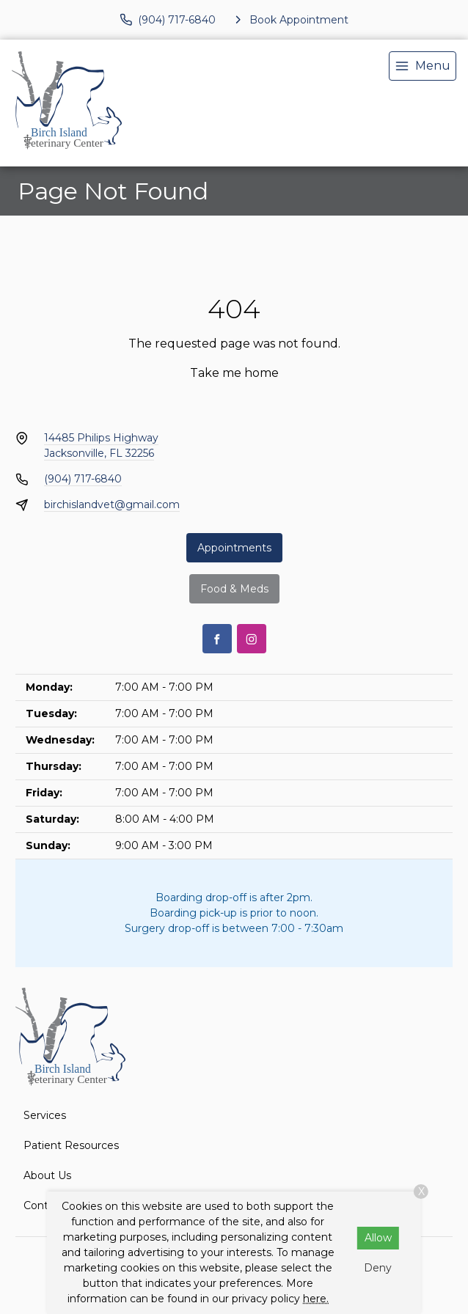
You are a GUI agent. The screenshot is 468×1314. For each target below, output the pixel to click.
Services (44, 1115)
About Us (47, 1175)
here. (316, 1298)
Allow (378, 1237)
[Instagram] (251, 638)
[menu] (422, 66)
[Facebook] (217, 638)
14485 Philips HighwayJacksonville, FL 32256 (101, 445)
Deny (378, 1267)
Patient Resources (71, 1145)
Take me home (234, 373)
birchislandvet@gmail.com (112, 504)
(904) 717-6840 (83, 478)
